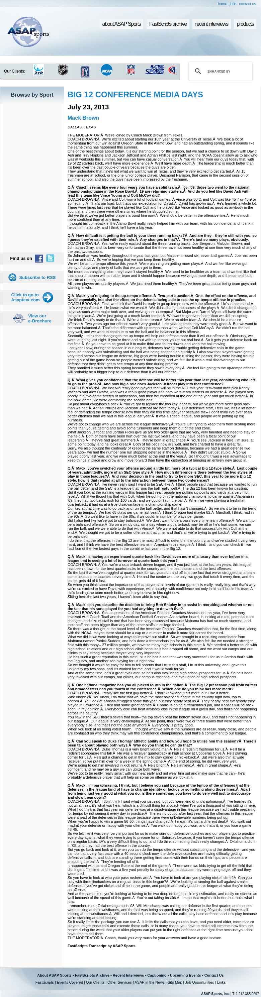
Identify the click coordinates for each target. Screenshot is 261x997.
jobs (233, 4)
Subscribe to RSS (37, 277)
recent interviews (211, 24)
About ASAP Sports (54, 975)
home (222, 4)
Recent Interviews (128, 975)
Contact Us (214, 975)
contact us (247, 4)
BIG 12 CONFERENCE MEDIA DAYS (135, 94)
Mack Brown (83, 118)
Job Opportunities (199, 982)
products (245, 24)
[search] (219, 71)
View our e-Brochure (39, 318)
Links (221, 982)
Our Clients (95, 982)
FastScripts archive (168, 24)
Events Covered (70, 982)
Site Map (175, 982)
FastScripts (44, 982)
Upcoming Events (185, 975)
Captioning (156, 975)
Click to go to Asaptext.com (25, 297)
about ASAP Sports (121, 24)
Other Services (119, 982)
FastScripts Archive (92, 975)
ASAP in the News (150, 982)
